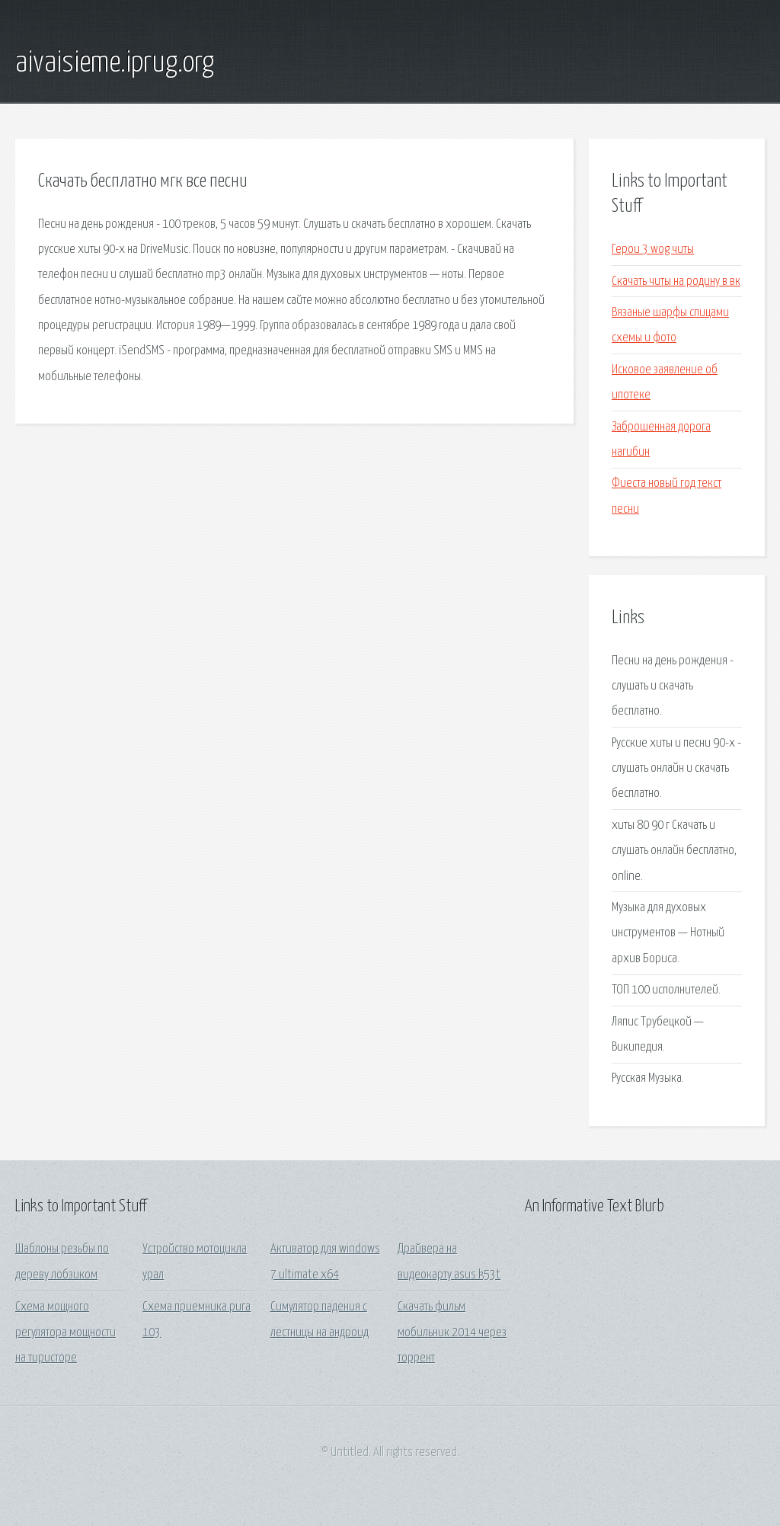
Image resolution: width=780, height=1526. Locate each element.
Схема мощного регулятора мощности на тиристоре (65, 1332)
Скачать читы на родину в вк (676, 281)
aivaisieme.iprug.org (114, 63)
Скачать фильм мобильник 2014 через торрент (452, 1332)
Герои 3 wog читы (653, 249)
